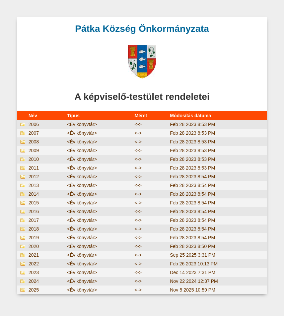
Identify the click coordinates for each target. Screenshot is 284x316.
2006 (33, 124)
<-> (138, 124)
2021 (33, 255)
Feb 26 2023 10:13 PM (193, 263)
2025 (33, 290)
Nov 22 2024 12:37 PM (194, 281)
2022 (33, 263)
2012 (33, 176)
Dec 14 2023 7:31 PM (192, 272)
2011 (33, 168)
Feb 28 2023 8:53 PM (192, 124)
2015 (33, 202)
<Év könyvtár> (82, 124)
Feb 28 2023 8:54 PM (192, 176)
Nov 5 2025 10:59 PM (192, 290)
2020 (33, 246)
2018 (33, 229)
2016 (33, 211)
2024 (33, 281)
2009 (33, 150)
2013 (33, 185)
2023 (33, 272)
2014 (33, 194)
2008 (33, 141)
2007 (33, 133)
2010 (33, 159)
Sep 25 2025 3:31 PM (192, 255)
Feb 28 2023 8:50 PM (192, 246)
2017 (33, 220)
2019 (33, 237)
